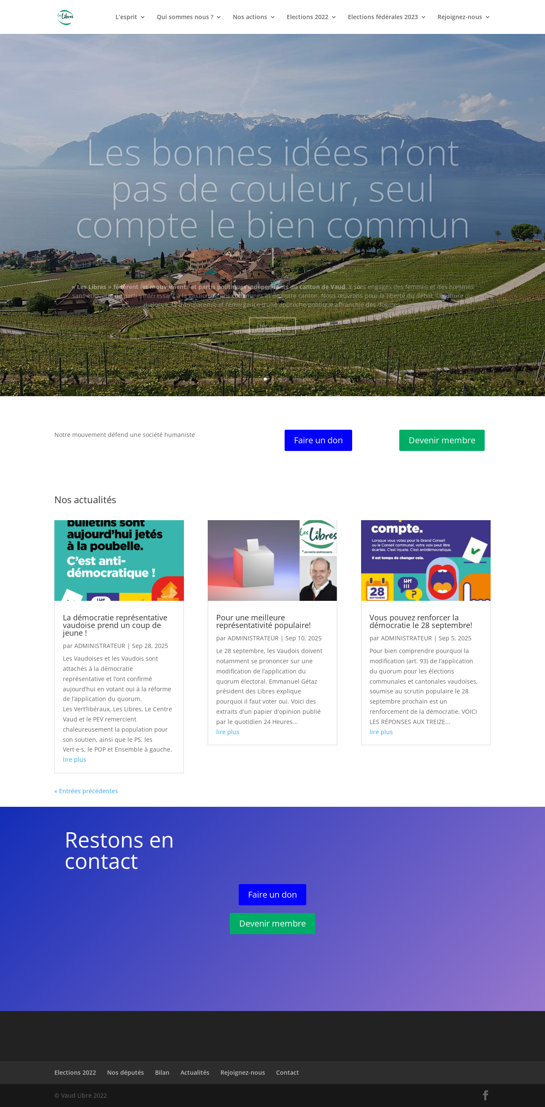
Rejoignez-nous (460, 17)
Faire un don (318, 440)
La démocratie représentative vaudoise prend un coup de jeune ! (115, 625)
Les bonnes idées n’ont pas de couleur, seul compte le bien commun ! (272, 218)
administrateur (99, 646)
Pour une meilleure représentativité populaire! (263, 621)
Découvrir (272, 339)
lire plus (74, 759)
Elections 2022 (307, 17)
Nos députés (125, 1072)
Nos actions (250, 17)
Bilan (162, 1072)
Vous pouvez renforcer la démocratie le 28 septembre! (421, 621)
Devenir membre (442, 440)
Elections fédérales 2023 (383, 17)
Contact (287, 1072)
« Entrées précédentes (86, 791)
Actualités (195, 1072)
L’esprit (126, 17)
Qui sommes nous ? (185, 17)
